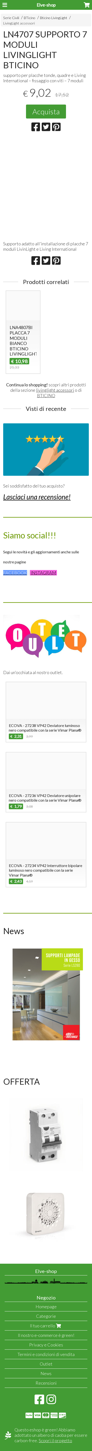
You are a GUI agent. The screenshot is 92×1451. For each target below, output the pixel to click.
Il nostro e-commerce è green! (46, 1335)
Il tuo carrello (46, 1325)
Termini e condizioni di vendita (46, 1354)
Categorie (46, 1316)
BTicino (29, 18)
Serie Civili (11, 18)
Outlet (46, 1364)
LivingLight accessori (19, 23)
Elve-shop (46, 5)
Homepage (46, 1306)
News (46, 1373)
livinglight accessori (55, 390)
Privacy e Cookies (46, 1344)
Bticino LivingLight (53, 18)
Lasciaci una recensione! (37, 497)
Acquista (46, 111)
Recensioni (46, 1383)
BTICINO (46, 395)
